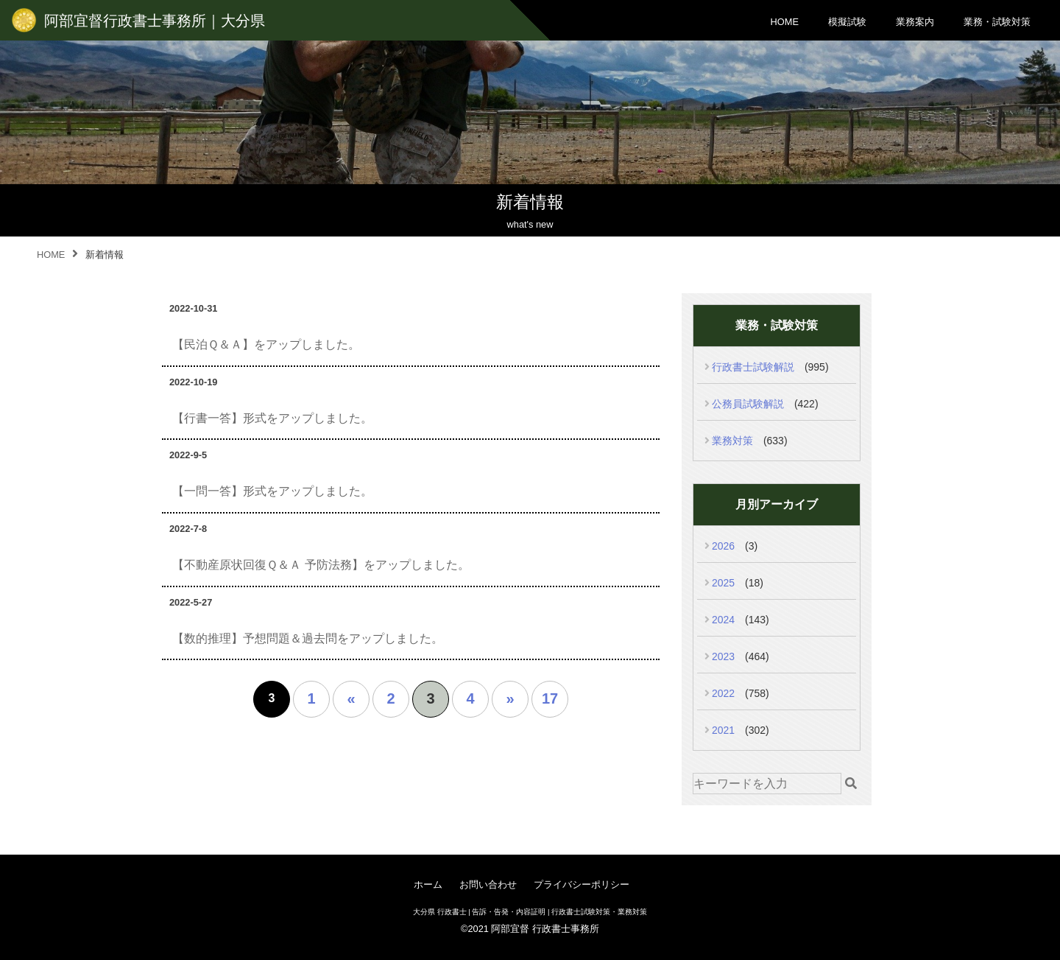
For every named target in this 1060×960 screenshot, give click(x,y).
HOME (785, 21)
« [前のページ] (351, 698)
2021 (723, 730)
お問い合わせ (488, 884)
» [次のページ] (510, 698)
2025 (723, 583)
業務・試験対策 (997, 21)
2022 (723, 693)
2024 (723, 620)
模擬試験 (847, 21)
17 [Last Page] (550, 698)
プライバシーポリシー (581, 884)
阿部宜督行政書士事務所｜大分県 (154, 21)
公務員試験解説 (748, 404)
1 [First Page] (311, 698)
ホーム (428, 884)
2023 (723, 656)
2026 (723, 546)
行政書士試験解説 (753, 367)
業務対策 (732, 440)
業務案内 (915, 21)
